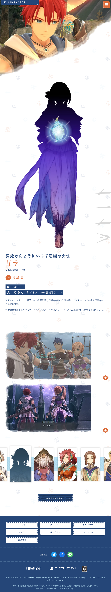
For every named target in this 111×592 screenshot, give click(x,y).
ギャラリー (55, 532)
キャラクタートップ (55, 498)
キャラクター (88, 524)
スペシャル (88, 532)
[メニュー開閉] (106, 4)
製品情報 (22, 539)
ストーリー (55, 524)
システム (22, 532)
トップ (22, 524)
